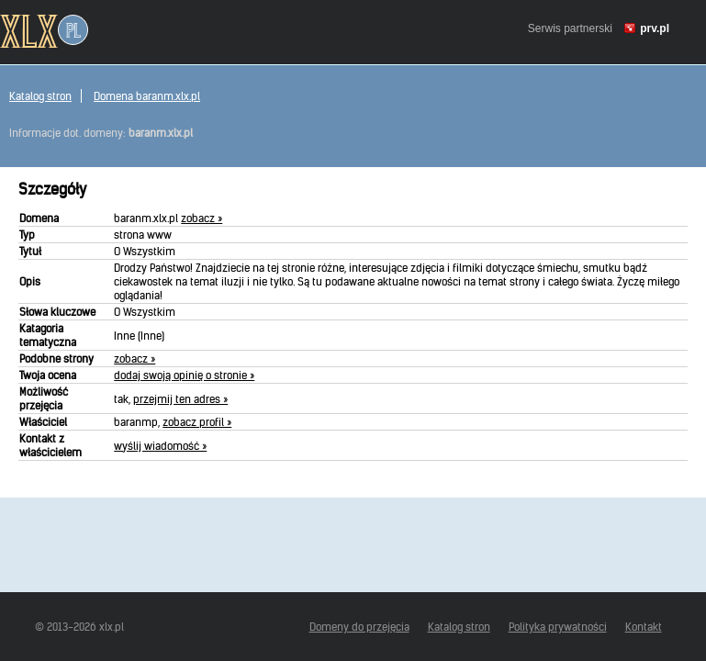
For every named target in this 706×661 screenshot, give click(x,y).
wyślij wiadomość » (160, 446)
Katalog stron (40, 96)
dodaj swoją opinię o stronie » (184, 375)
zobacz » (201, 218)
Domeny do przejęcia (359, 626)
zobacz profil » (196, 422)
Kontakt (643, 626)
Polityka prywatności (558, 626)
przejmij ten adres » (180, 399)
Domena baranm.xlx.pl (147, 96)
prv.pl (654, 28)
